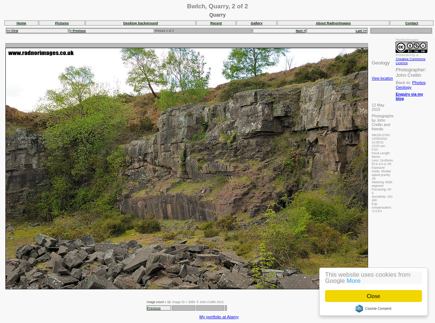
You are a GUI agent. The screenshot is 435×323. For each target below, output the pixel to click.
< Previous (78, 31)
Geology (403, 87)
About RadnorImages (333, 23)
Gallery (257, 23)
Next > (300, 31)
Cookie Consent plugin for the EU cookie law (373, 308)
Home (21, 23)
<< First (12, 31)
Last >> (361, 31)
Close (373, 296)
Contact (411, 23)
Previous (154, 308)
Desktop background (140, 23)
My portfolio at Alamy (219, 316)
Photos (418, 82)
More (354, 280)
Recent (216, 23)
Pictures (62, 23)
